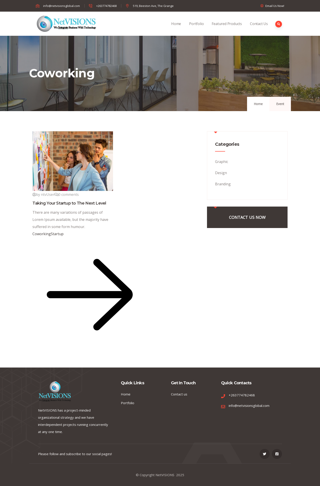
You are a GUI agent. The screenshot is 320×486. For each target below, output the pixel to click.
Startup (57, 233)
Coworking (41, 233)
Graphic (221, 161)
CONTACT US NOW (247, 217)
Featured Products (227, 28)
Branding (223, 184)
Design (221, 172)
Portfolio (196, 28)
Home (176, 28)
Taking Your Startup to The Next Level (69, 203)
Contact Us (259, 28)
